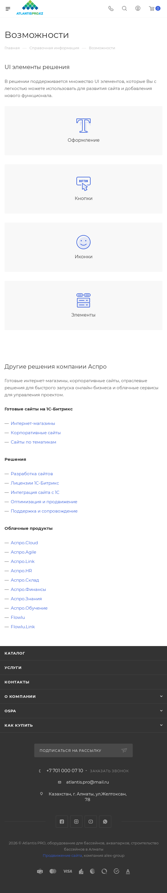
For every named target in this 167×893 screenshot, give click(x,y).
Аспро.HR (21, 570)
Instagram (76, 821)
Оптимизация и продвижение (44, 501)
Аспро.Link (23, 561)
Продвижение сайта (62, 855)
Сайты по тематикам (33, 442)
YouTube (91, 821)
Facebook (62, 821)
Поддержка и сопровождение (44, 511)
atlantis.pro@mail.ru (87, 782)
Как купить (19, 725)
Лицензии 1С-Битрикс (35, 483)
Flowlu (18, 617)
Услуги (13, 667)
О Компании (20, 696)
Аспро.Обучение (29, 608)
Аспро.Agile (23, 552)
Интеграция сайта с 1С (35, 492)
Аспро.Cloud (24, 542)
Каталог (15, 653)
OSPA (10, 711)
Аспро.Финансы (28, 589)
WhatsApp (105, 821)
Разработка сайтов (32, 473)
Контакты (17, 682)
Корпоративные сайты (36, 432)
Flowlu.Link (23, 626)
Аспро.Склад (25, 580)
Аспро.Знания (26, 598)
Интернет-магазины (33, 423)
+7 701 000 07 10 (64, 771)
